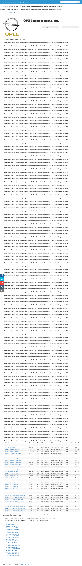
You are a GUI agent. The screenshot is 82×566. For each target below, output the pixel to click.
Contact (27, 564)
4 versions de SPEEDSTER (13, 548)
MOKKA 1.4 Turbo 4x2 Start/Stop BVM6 (13, 453)
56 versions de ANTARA (12, 527)
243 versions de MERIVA (12, 539)
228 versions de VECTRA (12, 552)
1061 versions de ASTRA (12, 529)
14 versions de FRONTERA (13, 536)
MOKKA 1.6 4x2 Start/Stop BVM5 (11, 471)
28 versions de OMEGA (12, 544)
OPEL (13, 13)
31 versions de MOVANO (12, 542)
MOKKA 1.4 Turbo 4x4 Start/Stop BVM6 (13, 458)
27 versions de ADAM (11, 523)
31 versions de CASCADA (12, 531)
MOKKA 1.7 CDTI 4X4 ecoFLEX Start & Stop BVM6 (15, 499)
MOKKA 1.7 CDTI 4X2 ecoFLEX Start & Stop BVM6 (15, 490)
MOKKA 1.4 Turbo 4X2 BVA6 (10, 447)
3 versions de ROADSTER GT (13, 545)
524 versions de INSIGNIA (13, 537)
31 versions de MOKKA (12, 540)
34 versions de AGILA (11, 524)
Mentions (22, 564)
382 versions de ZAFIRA (12, 555)
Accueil (7, 13)
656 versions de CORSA (12, 534)
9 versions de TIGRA (11, 550)
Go (78, 2)
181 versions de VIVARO (12, 553)
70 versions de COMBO (12, 532)
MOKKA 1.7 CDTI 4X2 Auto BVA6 (11, 482)
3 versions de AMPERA (12, 526)
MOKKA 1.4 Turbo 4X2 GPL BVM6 (12, 449)
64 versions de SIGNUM (12, 547)
